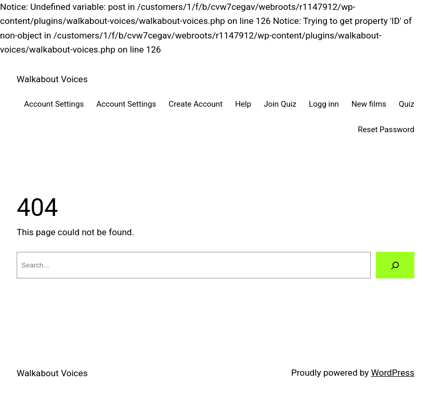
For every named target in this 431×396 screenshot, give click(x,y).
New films (368, 104)
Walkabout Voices (52, 79)
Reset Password (386, 129)
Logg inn (324, 104)
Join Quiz (280, 104)
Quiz (406, 104)
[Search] (395, 265)
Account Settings (54, 104)
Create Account (195, 104)
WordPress (392, 372)
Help (243, 104)
